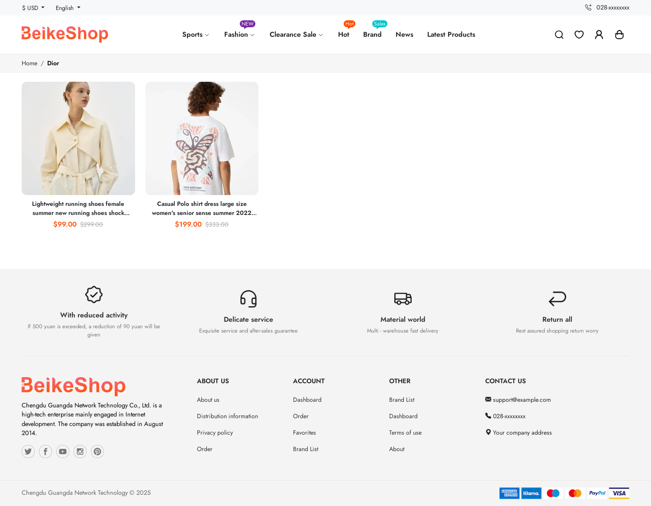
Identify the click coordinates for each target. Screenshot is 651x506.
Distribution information (227, 416)
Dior (53, 63)
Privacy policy (215, 432)
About (396, 449)
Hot (346, 30)
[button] (619, 34)
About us (208, 399)
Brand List (305, 449)
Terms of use (405, 432)
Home (29, 63)
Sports (196, 34)
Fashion (240, 30)
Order (205, 449)
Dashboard (307, 399)
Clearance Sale (297, 34)
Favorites (304, 432)
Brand (375, 30)
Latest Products (451, 34)
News (404, 34)
